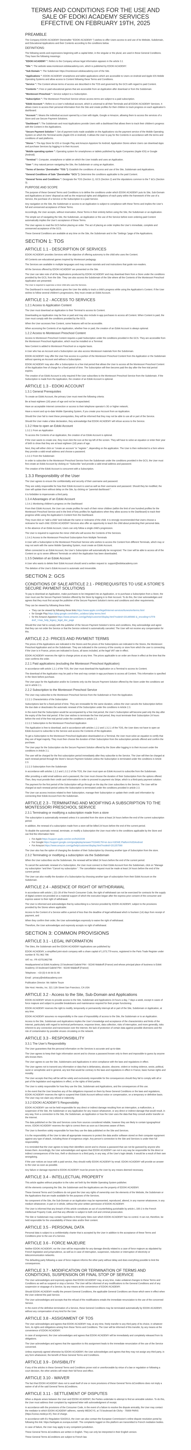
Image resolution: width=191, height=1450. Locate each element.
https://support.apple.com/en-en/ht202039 (63, 839)
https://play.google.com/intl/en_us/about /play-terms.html (77, 613)
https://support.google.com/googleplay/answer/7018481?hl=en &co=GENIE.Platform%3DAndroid (93, 842)
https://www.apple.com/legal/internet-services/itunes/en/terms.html (110, 610)
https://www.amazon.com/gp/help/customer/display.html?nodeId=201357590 (83, 845)
